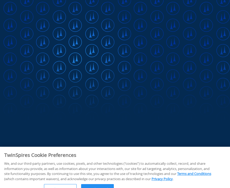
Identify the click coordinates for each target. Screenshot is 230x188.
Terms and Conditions (194, 182)
